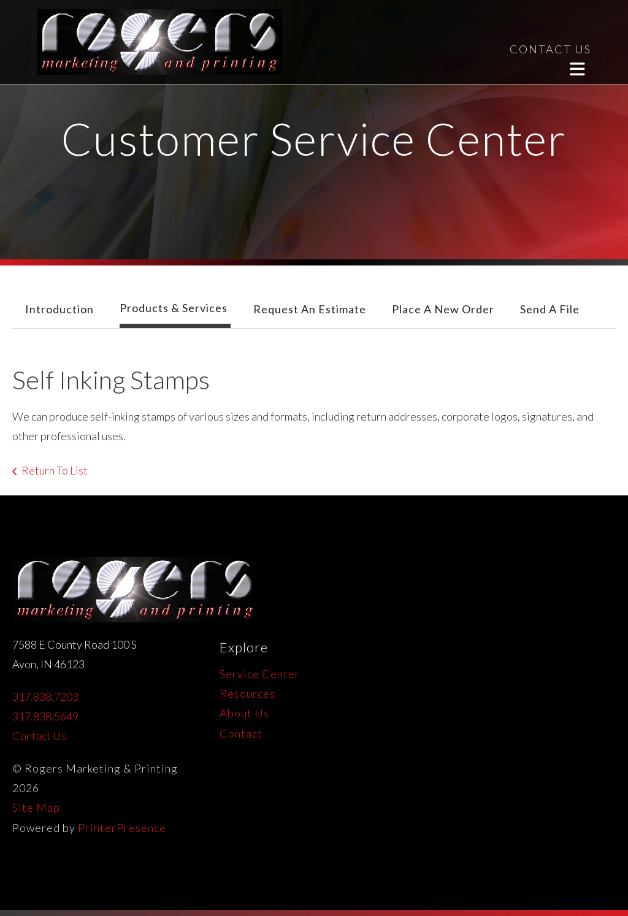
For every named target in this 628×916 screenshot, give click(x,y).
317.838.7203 (45, 696)
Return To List (54, 470)
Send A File (550, 309)
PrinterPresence (122, 827)
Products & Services (174, 308)
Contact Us (39, 735)
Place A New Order (443, 309)
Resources (247, 693)
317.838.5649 (45, 716)
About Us (244, 713)
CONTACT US (550, 49)
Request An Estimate (309, 309)
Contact (241, 733)
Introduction (59, 309)
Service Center (260, 674)
